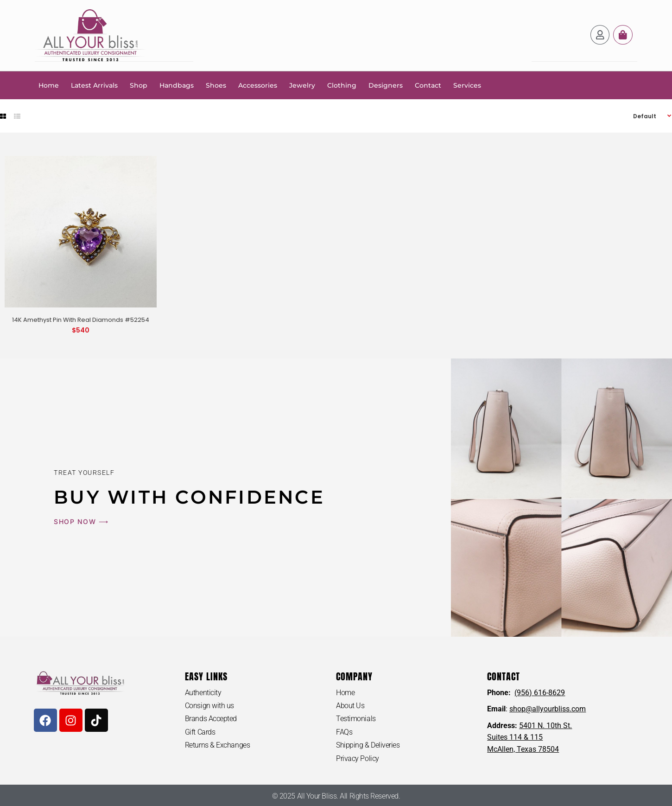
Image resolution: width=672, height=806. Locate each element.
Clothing (341, 85)
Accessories (257, 85)
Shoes (216, 85)
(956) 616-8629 (539, 692)
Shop (138, 85)
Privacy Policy (357, 758)
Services (467, 85)
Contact (428, 85)
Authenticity (203, 692)
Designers (385, 85)
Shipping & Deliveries (368, 745)
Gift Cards (200, 731)
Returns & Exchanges (217, 745)
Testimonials (356, 718)
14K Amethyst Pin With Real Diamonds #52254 (80, 319)
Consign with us (209, 705)
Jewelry (302, 85)
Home (48, 85)
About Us (350, 705)
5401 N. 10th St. (545, 725)
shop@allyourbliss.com (547, 708)
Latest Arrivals (94, 85)
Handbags (176, 85)
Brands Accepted (211, 718)
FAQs (344, 731)
